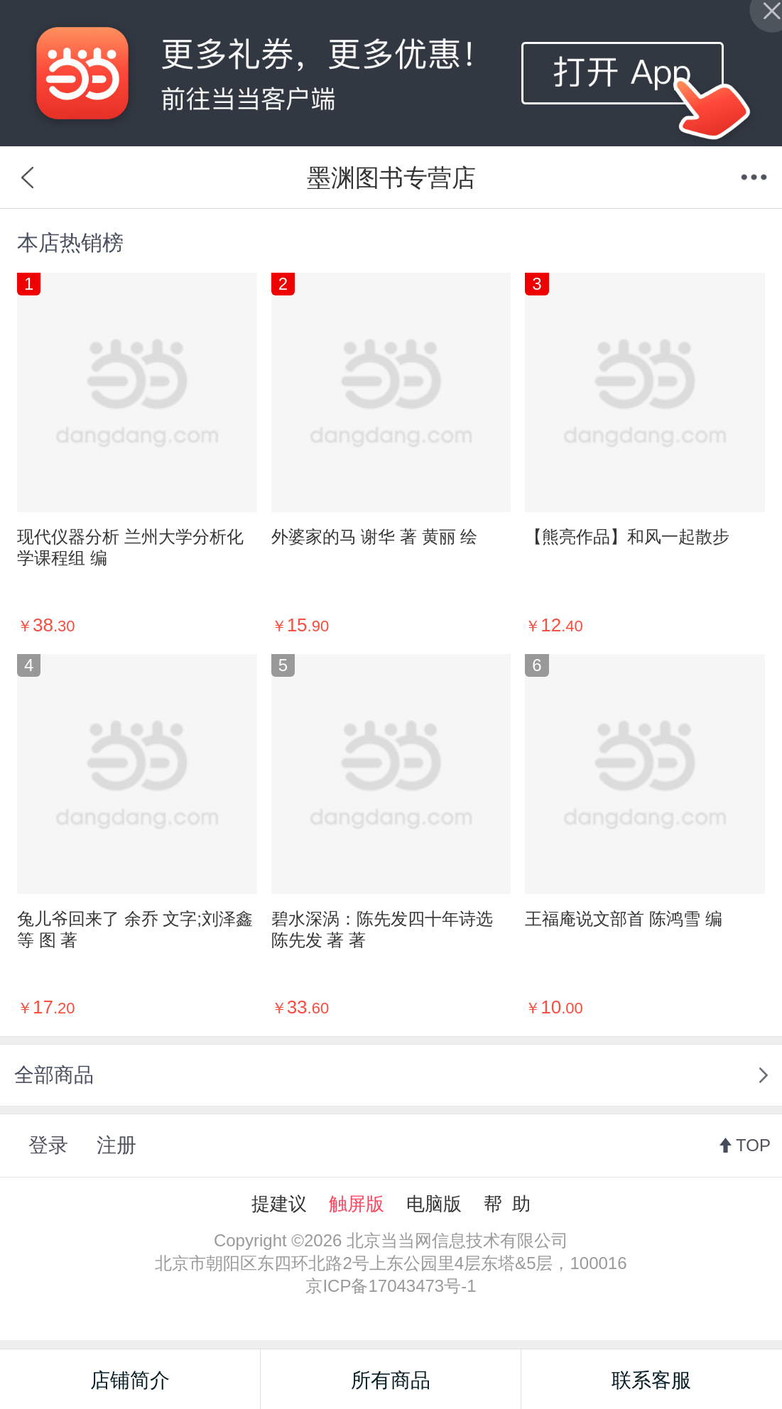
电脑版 (434, 1203)
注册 (116, 1145)
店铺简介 (130, 1380)
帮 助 (507, 1203)
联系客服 (651, 1380)
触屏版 (356, 1203)
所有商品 (390, 1380)
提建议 (279, 1203)
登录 (48, 1145)
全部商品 (54, 1075)
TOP (753, 1145)
